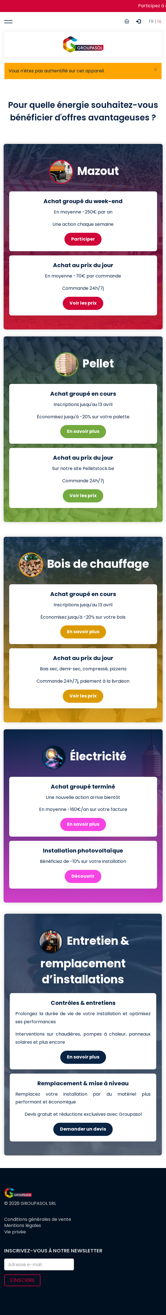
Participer (83, 239)
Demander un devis (83, 1129)
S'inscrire (22, 1280)
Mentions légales (22, 1226)
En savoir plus (83, 431)
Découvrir (83, 876)
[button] (155, 70)
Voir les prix (83, 303)
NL (159, 21)
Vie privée (15, 1232)
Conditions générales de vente (37, 1219)
